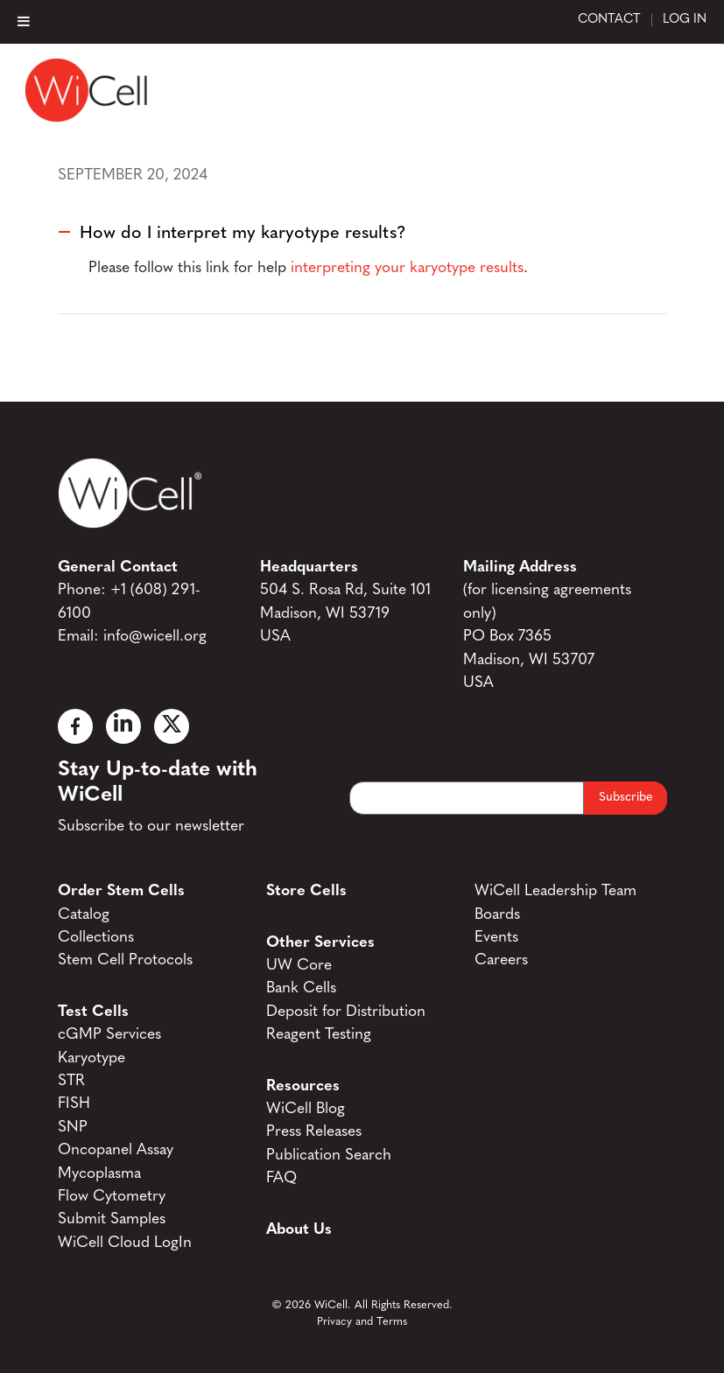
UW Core (299, 965)
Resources (303, 1086)
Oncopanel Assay (115, 1150)
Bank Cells (301, 988)
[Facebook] (75, 726)
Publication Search (328, 1155)
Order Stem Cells (121, 891)
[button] (362, 233)
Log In (684, 20)
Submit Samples (111, 1219)
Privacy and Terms (362, 1321)
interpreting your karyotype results (407, 268)
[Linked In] (123, 726)
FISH (74, 1103)
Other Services (320, 942)
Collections (96, 937)
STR (71, 1081)
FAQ (281, 1178)
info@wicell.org (155, 636)
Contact (609, 20)
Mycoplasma (99, 1173)
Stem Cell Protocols (125, 960)
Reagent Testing (318, 1034)
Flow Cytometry (111, 1196)
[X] (171, 726)
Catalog (83, 914)
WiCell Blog (305, 1109)
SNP (73, 1127)
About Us (299, 1229)
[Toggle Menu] (23, 21)
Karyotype (91, 1058)
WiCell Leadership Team (555, 891)
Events (496, 937)
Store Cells (306, 891)
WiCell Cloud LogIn (125, 1243)
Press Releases (314, 1131)
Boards (497, 914)
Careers (501, 960)
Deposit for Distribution (345, 1012)
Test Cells (93, 1012)
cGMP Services (109, 1034)
